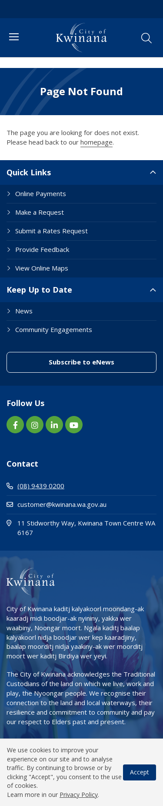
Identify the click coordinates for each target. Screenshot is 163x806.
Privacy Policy (79, 794)
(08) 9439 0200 (35, 485)
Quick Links (29, 172)
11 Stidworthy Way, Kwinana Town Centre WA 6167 (81, 528)
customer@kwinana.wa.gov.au (56, 504)
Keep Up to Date (39, 289)
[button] (146, 38)
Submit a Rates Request (51, 230)
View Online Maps (41, 268)
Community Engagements (53, 329)
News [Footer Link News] (24, 310)
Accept (139, 772)
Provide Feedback (42, 249)
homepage (96, 142)
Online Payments (40, 193)
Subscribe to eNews (81, 362)
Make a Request (39, 212)
